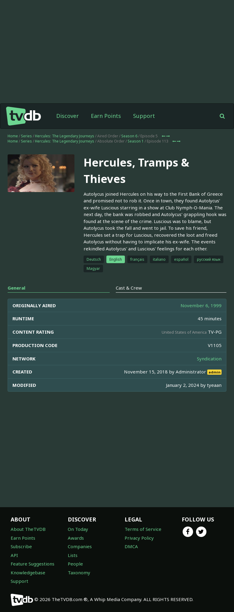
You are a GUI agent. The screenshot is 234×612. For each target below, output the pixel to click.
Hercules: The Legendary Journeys (64, 136)
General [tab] (16, 288)
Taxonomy (79, 572)
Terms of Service (143, 529)
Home (13, 136)
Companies (80, 546)
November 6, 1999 (201, 305)
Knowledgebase (28, 572)
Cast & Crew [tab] (129, 288)
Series (26, 136)
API (14, 555)
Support (144, 115)
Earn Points (106, 115)
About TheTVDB (28, 529)
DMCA (131, 546)
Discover (67, 115)
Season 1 (136, 141)
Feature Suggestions (32, 564)
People (75, 564)
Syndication (209, 359)
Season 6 (129, 136)
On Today (78, 529)
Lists (72, 555)
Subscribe (21, 546)
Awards (76, 538)
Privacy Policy (139, 538)
